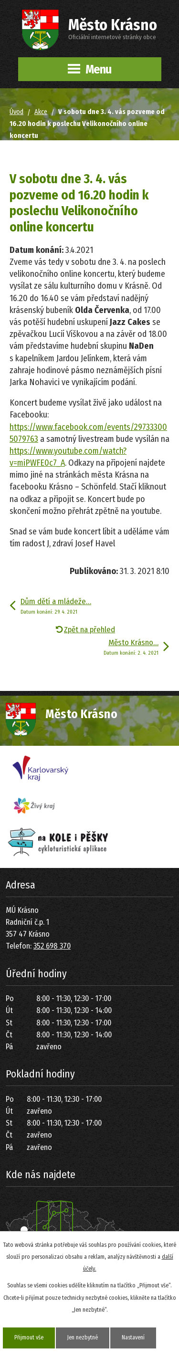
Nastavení (133, 1337)
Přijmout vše (28, 1337)
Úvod (16, 112)
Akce (40, 112)
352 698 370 (52, 946)
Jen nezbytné (82, 1337)
